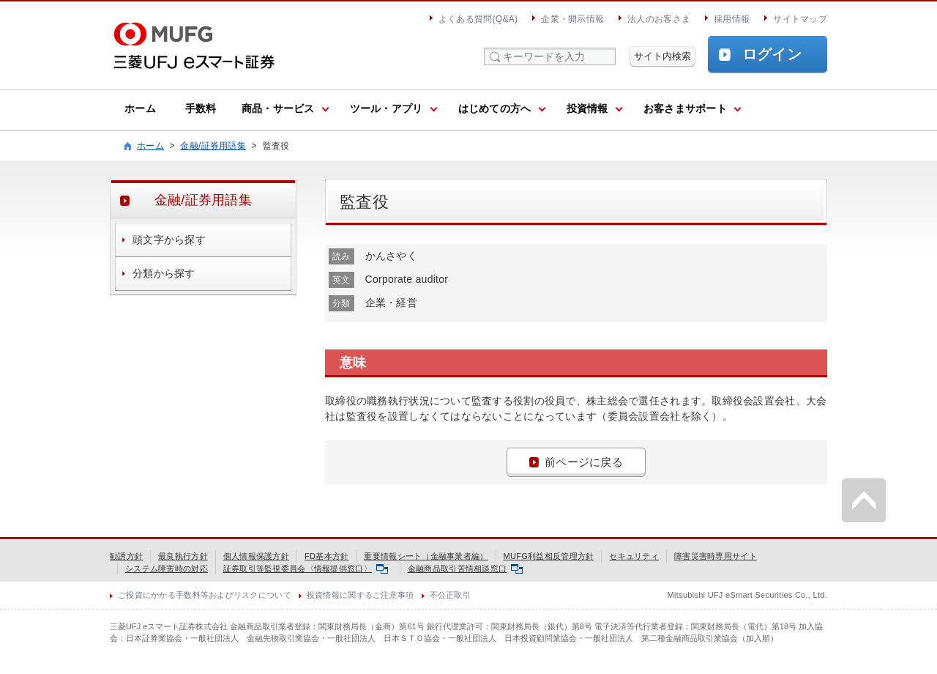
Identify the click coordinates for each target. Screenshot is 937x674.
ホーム (140, 108)
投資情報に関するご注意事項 (360, 594)
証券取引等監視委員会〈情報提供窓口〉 (305, 568)
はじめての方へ (494, 108)
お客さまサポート (685, 108)
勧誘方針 (126, 556)
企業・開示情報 (572, 19)
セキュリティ (634, 556)
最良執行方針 (183, 556)
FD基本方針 (326, 556)
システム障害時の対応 (166, 568)
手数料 (201, 108)
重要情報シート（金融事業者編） (426, 556)
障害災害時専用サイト (715, 556)
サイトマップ (800, 19)
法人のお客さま (658, 19)
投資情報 (587, 108)
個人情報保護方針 (256, 556)
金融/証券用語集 (213, 146)
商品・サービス (278, 108)
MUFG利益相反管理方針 (549, 556)
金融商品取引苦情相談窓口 (465, 568)
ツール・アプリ (386, 108)
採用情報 (732, 19)
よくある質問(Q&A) (478, 19)
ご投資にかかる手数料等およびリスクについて (204, 594)
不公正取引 (450, 594)
